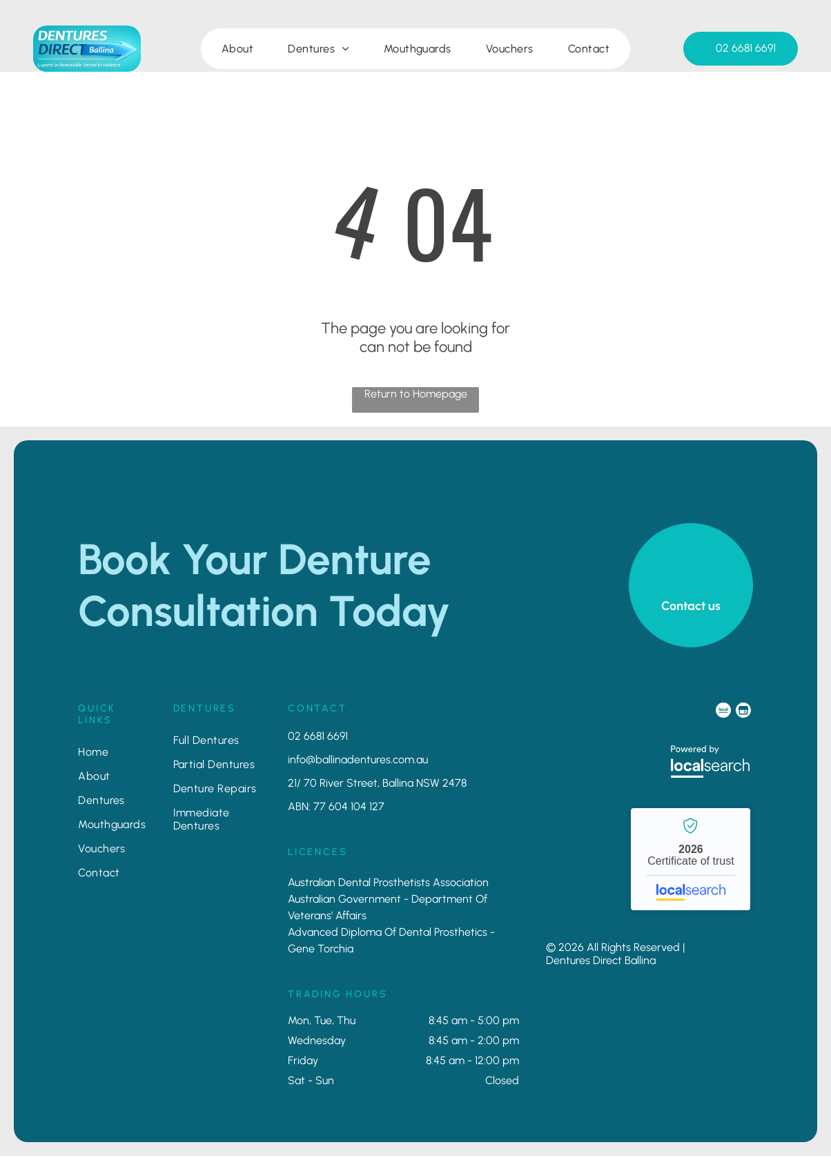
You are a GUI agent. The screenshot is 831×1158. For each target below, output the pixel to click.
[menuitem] (237, 50)
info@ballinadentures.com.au (358, 761)
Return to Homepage (415, 395)
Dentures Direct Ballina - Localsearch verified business (690, 861)
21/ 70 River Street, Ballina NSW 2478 (377, 785)
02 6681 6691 (318, 738)
